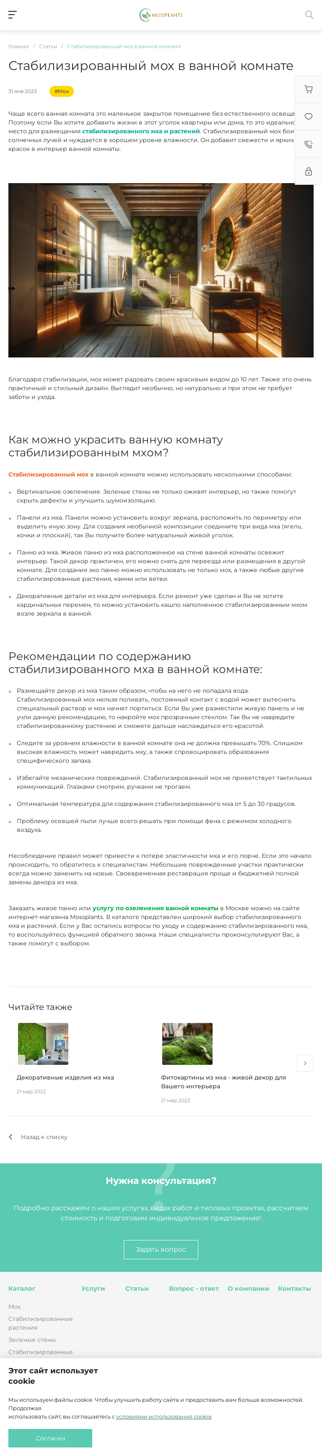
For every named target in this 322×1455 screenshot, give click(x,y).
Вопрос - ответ (194, 1288)
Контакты (294, 1288)
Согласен (50, 1438)
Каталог (22, 1288)
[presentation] (16, 1063)
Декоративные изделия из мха (65, 1077)
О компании (249, 1288)
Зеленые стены (32, 1340)
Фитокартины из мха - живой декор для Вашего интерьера (223, 1082)
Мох (14, 1306)
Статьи (137, 1288)
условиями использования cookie (164, 1416)
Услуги (93, 1288)
